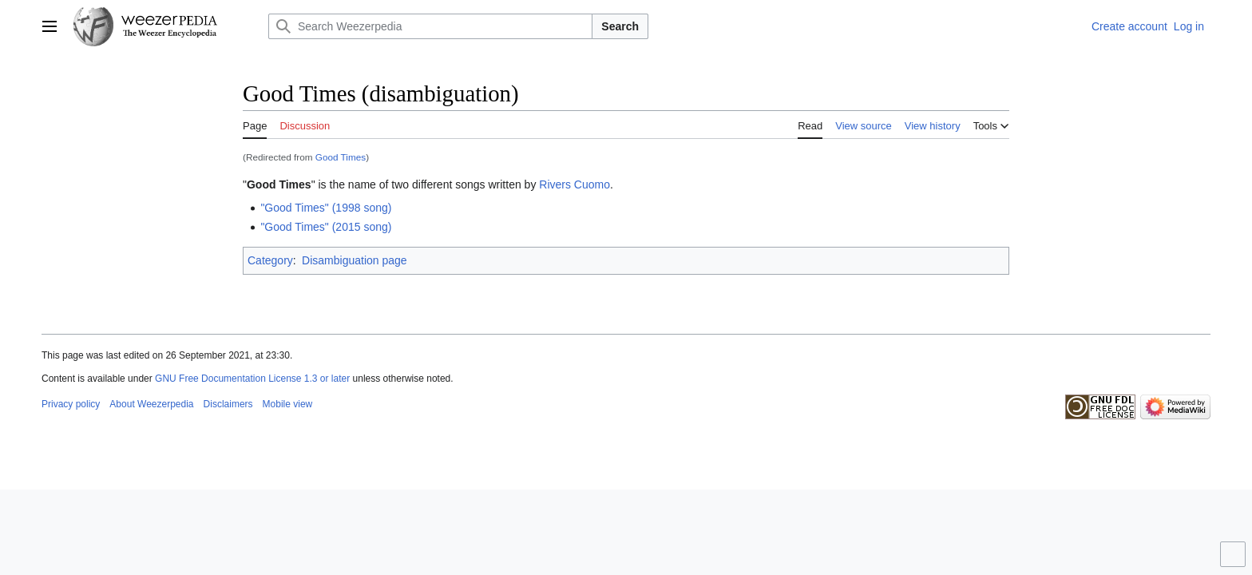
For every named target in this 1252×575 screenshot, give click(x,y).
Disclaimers (228, 404)
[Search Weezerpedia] (430, 26)
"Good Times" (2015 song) (325, 226)
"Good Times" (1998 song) (325, 207)
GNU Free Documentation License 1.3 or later (252, 378)
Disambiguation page (354, 260)
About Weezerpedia (151, 404)
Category (270, 260)
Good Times (340, 157)
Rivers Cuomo (574, 184)
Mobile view (288, 404)
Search (620, 26)
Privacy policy (71, 404)
